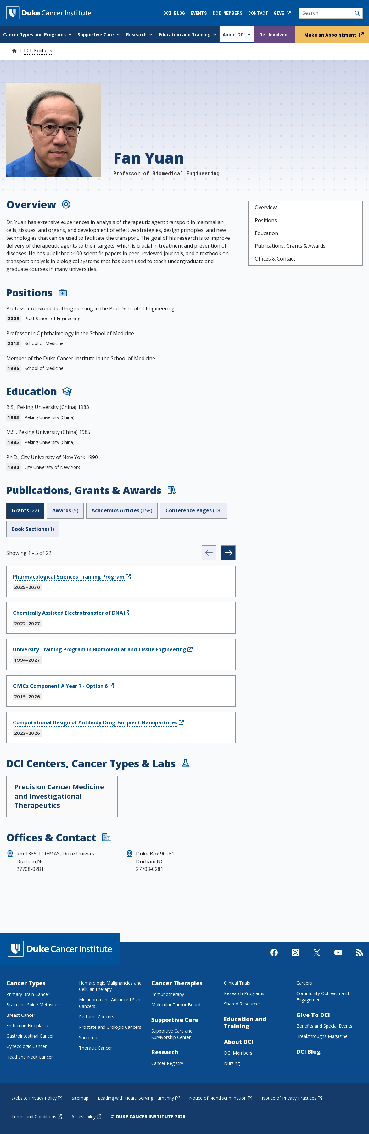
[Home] (14, 50)
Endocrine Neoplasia (27, 1025)
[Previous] (209, 552)
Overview (266, 207)
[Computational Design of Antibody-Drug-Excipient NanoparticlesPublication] (98, 722)
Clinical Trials (237, 983)
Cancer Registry (167, 1063)
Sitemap (80, 1098)
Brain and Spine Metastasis (34, 1005)
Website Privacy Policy (36, 1098)
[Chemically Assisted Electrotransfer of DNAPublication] (71, 612)
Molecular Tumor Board (175, 1005)
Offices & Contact (275, 258)
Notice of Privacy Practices (292, 1098)
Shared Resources (242, 1004)
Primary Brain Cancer (27, 994)
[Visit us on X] (317, 957)
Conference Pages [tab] (193, 510)
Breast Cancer (20, 1015)
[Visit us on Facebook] (274, 957)
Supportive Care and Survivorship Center (172, 1034)
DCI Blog (174, 13)
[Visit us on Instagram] (295, 957)
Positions (266, 219)
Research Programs (244, 993)
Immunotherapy (167, 994)
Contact (258, 13)
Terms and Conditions (36, 1117)
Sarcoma (88, 1037)
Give (282, 13)
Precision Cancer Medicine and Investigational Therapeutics (59, 796)
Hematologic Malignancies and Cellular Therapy (110, 986)
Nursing (232, 1063)
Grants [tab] (25, 510)
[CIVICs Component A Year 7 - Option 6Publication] (63, 685)
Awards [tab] (65, 510)
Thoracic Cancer (95, 1048)
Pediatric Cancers (96, 1016)
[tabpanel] (121, 644)
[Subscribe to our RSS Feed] (359, 957)
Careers (304, 983)
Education (266, 232)
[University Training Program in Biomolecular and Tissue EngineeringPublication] (103, 649)
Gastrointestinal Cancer (30, 1036)
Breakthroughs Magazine (322, 1036)
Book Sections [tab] (33, 528)
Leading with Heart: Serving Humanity (139, 1098)
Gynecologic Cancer (26, 1046)
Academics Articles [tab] (122, 510)
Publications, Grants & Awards (290, 245)
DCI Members (228, 13)
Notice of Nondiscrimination (220, 1098)
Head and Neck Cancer (29, 1057)
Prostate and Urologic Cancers (110, 1027)
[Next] (228, 552)
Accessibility (86, 1117)
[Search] (331, 13)
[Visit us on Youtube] (338, 957)
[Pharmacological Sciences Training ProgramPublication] (72, 576)
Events (199, 13)
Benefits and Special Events (324, 1026)
